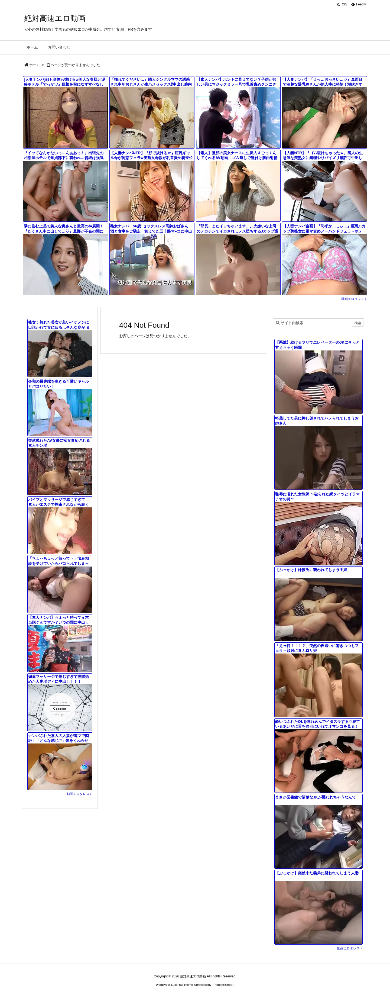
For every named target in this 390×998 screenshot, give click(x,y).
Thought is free (222, 984)
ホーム (34, 65)
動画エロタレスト (354, 299)
